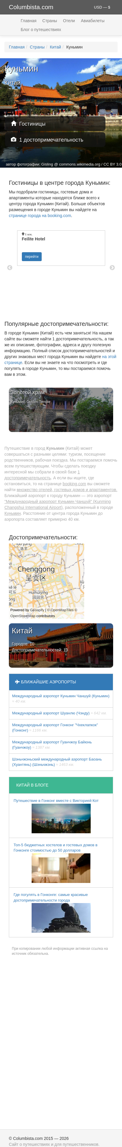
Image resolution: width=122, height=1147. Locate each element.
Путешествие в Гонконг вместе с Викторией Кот (56, 815)
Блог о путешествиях (41, 29)
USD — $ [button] (102, 7)
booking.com (74, 483)
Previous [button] (10, 268)
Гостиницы (28, 124)
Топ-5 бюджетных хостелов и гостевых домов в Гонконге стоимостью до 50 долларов (55, 863)
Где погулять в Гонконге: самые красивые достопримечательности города (52, 912)
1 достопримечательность (47, 140)
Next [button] (112, 268)
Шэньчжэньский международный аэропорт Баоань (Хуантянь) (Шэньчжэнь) (57, 762)
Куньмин (12, 513)
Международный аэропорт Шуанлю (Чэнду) (59, 713)
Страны (49, 20)
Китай (55, 47)
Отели (69, 20)
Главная (28, 20)
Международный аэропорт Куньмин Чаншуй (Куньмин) (60, 699)
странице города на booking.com (40, 215)
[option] (61, 248)
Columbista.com (31, 7)
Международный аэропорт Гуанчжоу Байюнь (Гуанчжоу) (52, 745)
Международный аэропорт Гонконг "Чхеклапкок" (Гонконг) (55, 728)
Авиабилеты (93, 20)
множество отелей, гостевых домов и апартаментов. (67, 489)
